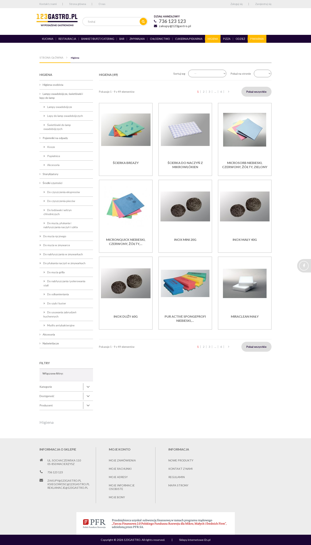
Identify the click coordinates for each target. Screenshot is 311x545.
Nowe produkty (180, 460)
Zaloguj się (236, 4)
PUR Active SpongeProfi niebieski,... (185, 318)
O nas (102, 4)
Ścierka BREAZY (126, 163)
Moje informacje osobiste (122, 487)
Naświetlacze (50, 343)
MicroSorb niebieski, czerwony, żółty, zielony (244, 165)
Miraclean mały (245, 316)
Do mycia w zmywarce (56, 245)
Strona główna (77, 4)
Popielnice (53, 156)
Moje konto (120, 449)
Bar (121, 38)
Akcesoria (53, 165)
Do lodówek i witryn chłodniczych (57, 212)
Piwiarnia (257, 38)
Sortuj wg (179, 73)
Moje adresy (118, 477)
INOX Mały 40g (245, 239)
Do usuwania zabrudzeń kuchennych (59, 314)
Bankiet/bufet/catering (97, 38)
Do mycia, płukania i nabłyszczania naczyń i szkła (60, 225)
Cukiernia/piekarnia (189, 38)
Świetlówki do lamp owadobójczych (57, 127)
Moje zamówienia (122, 460)
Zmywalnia (137, 38)
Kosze (51, 147)
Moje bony (117, 497)
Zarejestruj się (263, 4)
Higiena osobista (52, 84)
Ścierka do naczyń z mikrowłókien (185, 165)
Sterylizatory (50, 174)
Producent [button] (46, 405)
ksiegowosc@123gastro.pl (68, 484)
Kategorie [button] (45, 386)
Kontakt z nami (48, 4)
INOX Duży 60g (126, 316)
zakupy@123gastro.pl (175, 26)
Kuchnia (47, 38)
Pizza (226, 38)
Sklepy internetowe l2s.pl (194, 539)
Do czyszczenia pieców (61, 201)
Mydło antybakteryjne (61, 325)
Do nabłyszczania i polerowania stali (64, 283)
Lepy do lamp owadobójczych (65, 115)
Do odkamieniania (58, 294)
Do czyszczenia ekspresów (63, 192)
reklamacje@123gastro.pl (67, 487)
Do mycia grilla (56, 272)
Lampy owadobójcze (59, 107)
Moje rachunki (120, 468)
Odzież (240, 38)
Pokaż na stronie (240, 73)
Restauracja (67, 38)
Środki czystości (52, 183)
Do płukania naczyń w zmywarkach (64, 263)
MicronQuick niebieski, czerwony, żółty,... (125, 242)
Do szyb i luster (56, 303)
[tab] (66, 386)
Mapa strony (178, 485)
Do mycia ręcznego (54, 236)
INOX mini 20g (185, 239)
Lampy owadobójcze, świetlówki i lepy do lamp (61, 96)
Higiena (213, 38)
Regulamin (176, 477)
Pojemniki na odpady (55, 138)
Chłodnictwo (160, 38)
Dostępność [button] (46, 396)
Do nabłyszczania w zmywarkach (63, 254)
